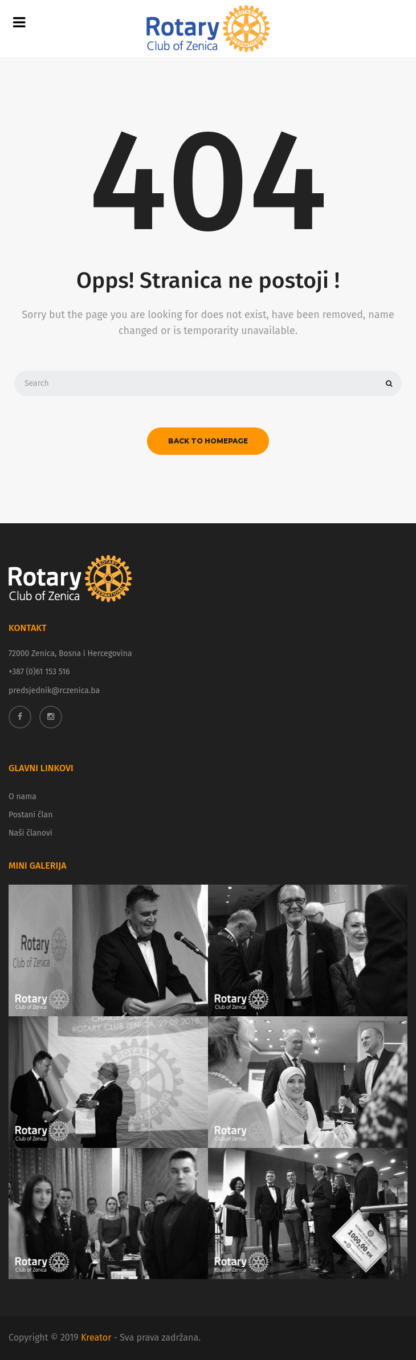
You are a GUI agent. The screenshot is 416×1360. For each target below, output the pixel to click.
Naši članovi (30, 833)
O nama (22, 796)
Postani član (30, 815)
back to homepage (208, 441)
